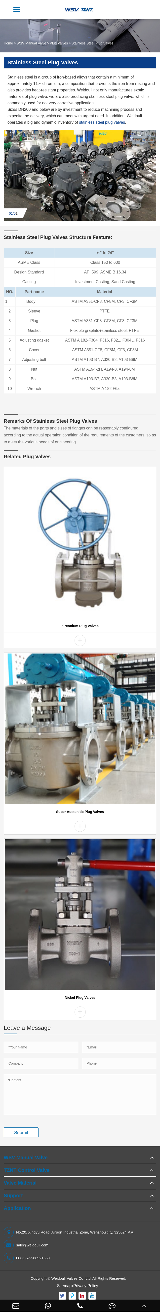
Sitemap (64, 1286)
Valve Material (20, 1183)
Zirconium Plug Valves (79, 626)
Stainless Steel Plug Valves (92, 43)
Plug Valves (59, 43)
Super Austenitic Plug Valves (80, 812)
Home (8, 43)
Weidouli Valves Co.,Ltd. (71, 1278)
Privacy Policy (85, 1286)
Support (13, 1195)
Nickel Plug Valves (80, 998)
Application (17, 1208)
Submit (21, 1132)
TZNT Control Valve (26, 1170)
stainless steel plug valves (102, 122)
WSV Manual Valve (31, 43)
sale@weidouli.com (26, 1245)
